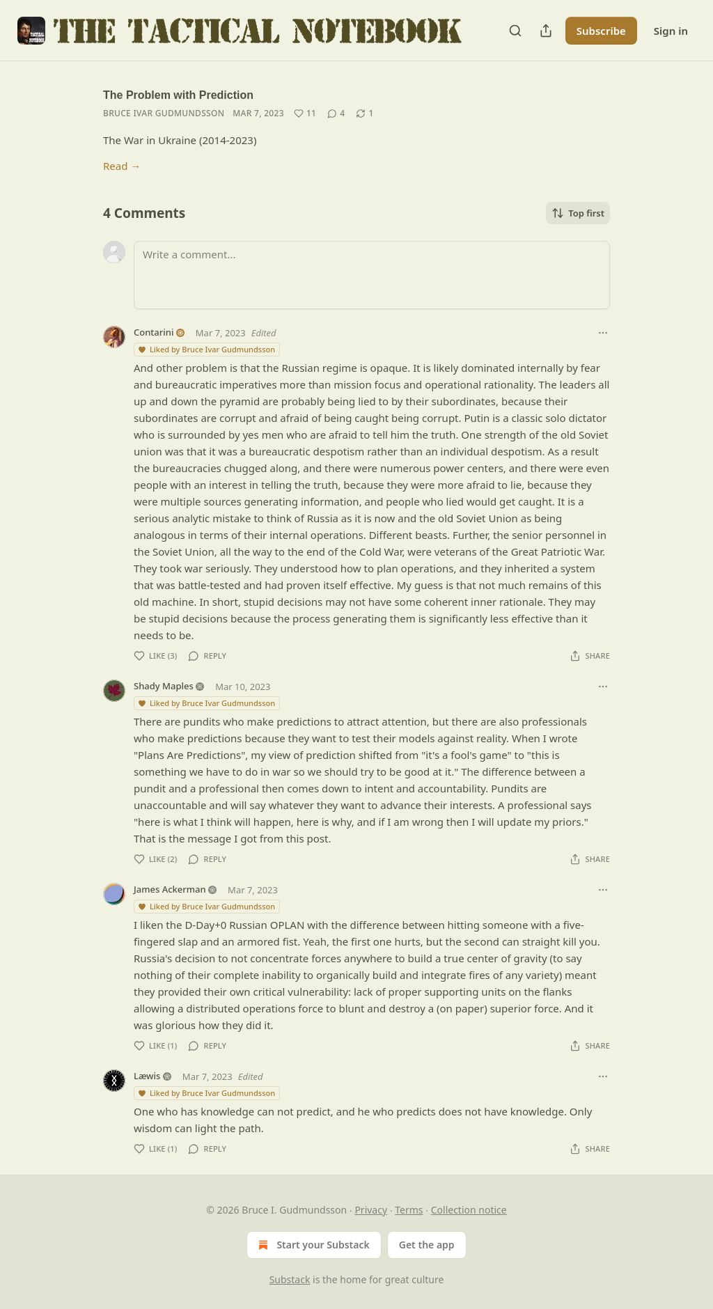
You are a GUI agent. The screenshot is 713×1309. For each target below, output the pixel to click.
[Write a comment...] (372, 275)
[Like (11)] (305, 113)
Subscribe (601, 31)
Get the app (427, 1244)
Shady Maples (164, 686)
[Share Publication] (546, 31)
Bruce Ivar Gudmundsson (163, 113)
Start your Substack (312, 1245)
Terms (409, 1209)
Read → (122, 166)
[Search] (515, 31)
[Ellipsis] (603, 333)
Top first (577, 213)
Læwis (147, 1075)
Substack (290, 1279)
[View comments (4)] (336, 113)
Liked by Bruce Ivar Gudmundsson (206, 349)
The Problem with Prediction (178, 95)
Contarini (153, 332)
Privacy (370, 1209)
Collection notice (469, 1209)
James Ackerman (170, 889)
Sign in (671, 31)
